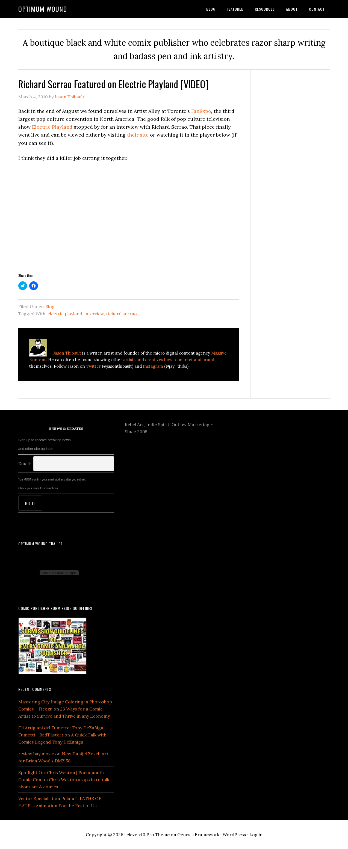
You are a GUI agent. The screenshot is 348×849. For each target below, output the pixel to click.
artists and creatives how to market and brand (168, 359)
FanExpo (201, 111)
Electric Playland (52, 127)
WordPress (234, 834)
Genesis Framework (198, 834)
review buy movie (36, 753)
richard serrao (121, 313)
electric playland (65, 313)
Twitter (93, 366)
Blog (50, 306)
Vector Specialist (36, 798)
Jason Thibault (67, 353)
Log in (256, 834)
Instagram (153, 366)
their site (138, 135)
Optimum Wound (42, 9)
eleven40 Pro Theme (148, 834)
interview (94, 313)
